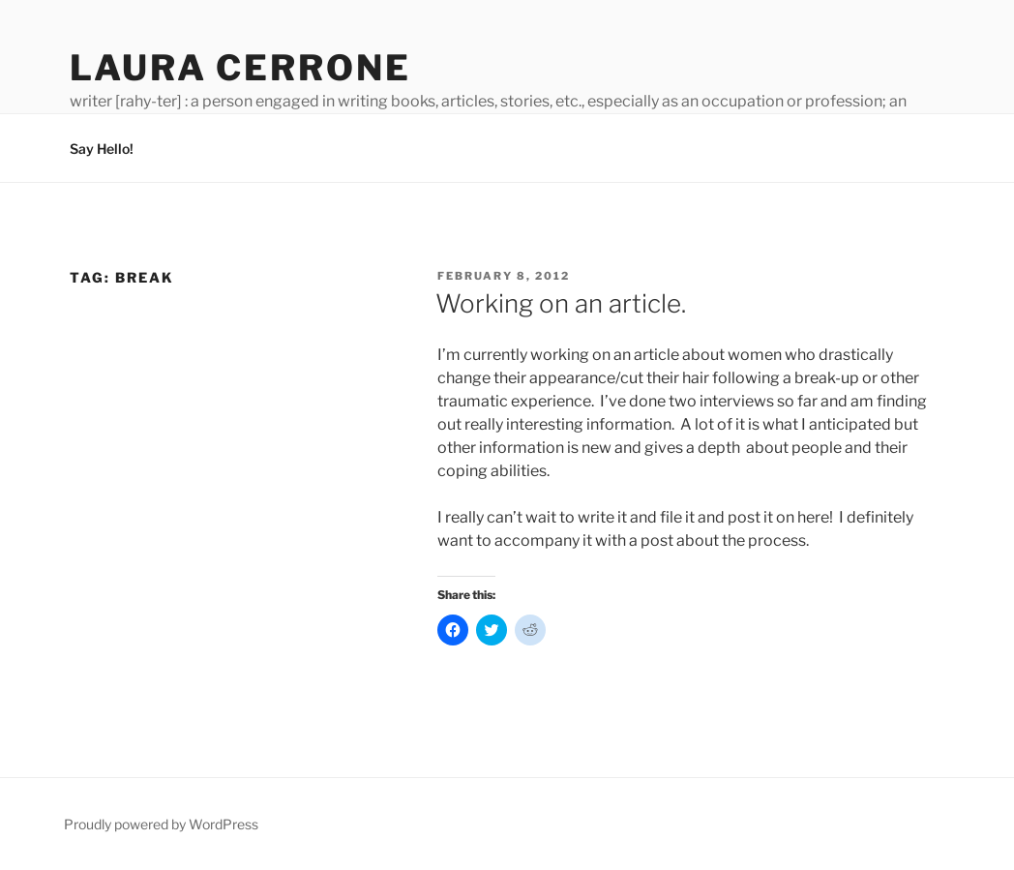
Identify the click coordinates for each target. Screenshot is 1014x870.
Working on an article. (560, 303)
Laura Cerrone (240, 67)
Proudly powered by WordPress (161, 824)
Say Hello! (102, 148)
